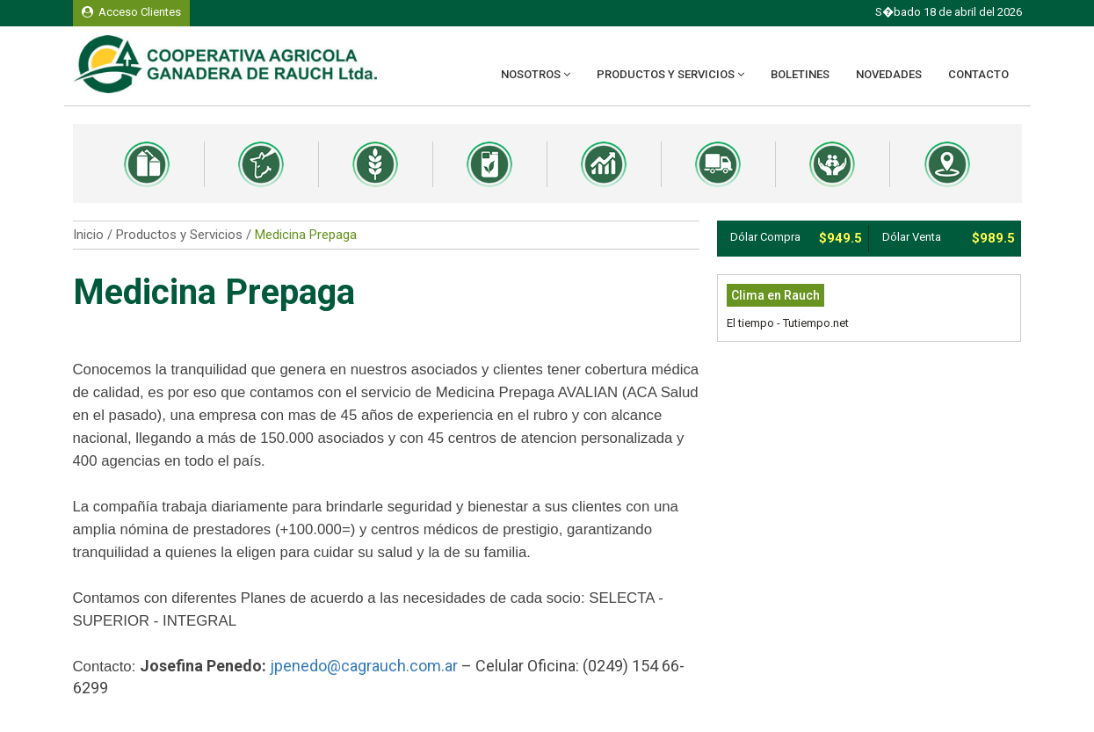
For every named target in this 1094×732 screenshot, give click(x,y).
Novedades (889, 74)
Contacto (978, 74)
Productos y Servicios (670, 74)
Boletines (800, 74)
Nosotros (535, 74)
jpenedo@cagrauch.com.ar (364, 665)
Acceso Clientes (131, 11)
